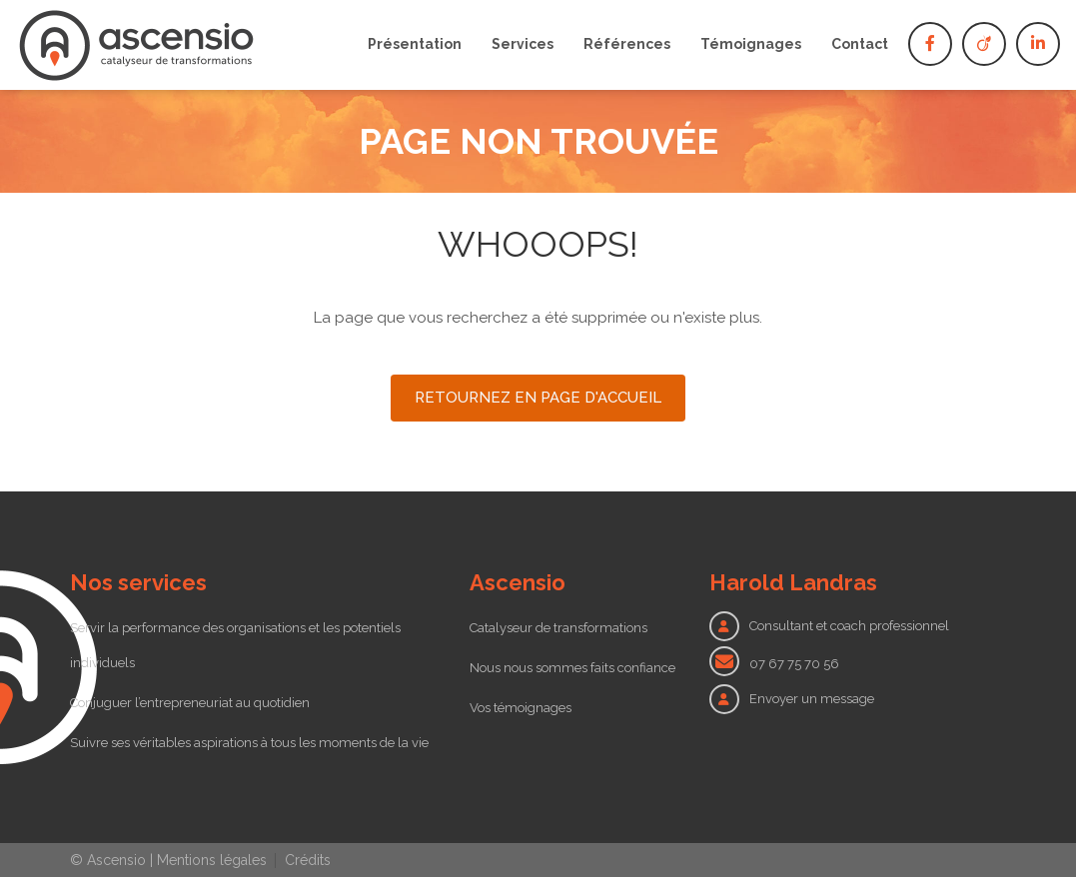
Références (626, 44)
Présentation (415, 44)
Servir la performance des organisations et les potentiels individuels (235, 645)
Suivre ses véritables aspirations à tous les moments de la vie (249, 742)
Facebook (930, 44)
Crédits (308, 860)
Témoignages (750, 44)
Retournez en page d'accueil (538, 398)
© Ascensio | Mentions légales (168, 860)
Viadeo (984, 44)
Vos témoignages (520, 707)
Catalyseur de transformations (558, 627)
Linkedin (1038, 44)
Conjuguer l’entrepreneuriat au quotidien (190, 702)
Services (522, 44)
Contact (859, 44)
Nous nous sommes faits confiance (572, 667)
